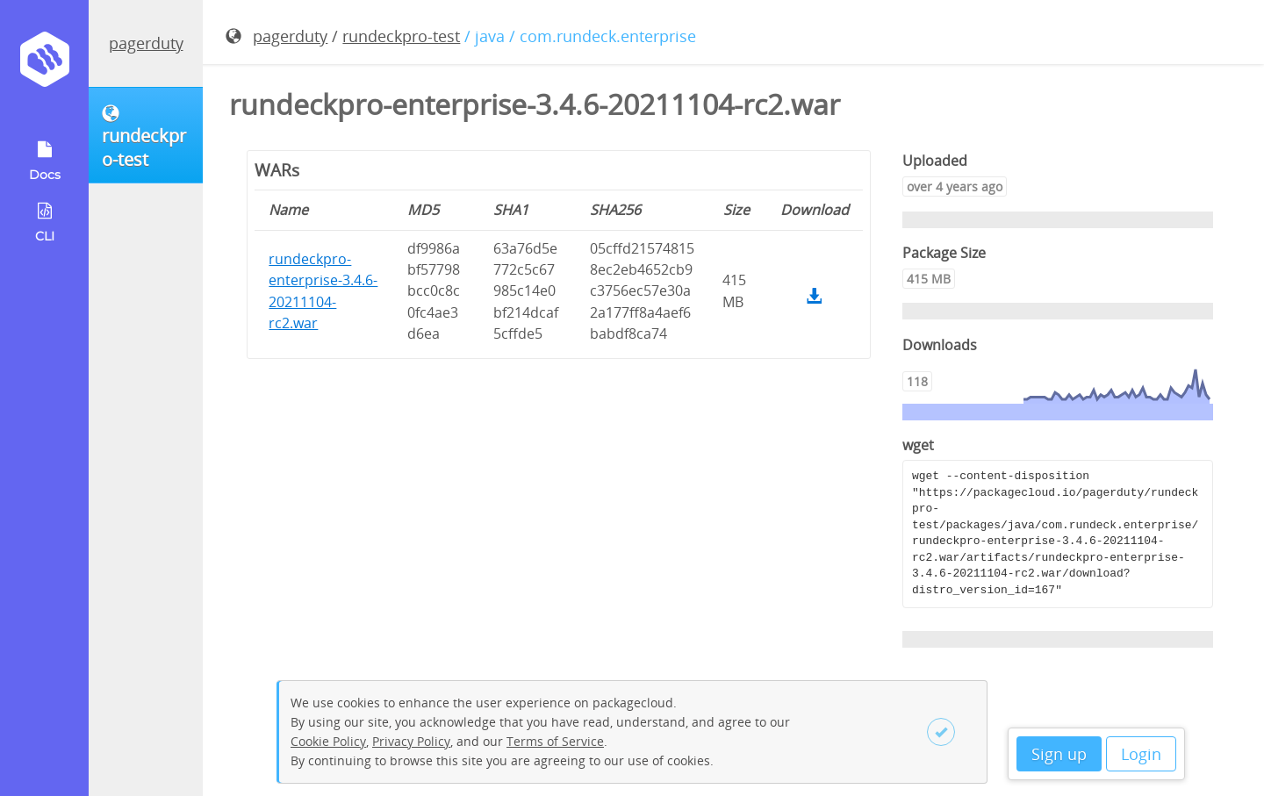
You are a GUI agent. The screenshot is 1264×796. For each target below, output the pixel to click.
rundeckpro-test (401, 36)
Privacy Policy (411, 741)
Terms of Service (555, 741)
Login (1141, 753)
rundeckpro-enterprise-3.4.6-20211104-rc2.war (323, 291)
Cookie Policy (328, 741)
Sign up (1059, 753)
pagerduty (146, 43)
